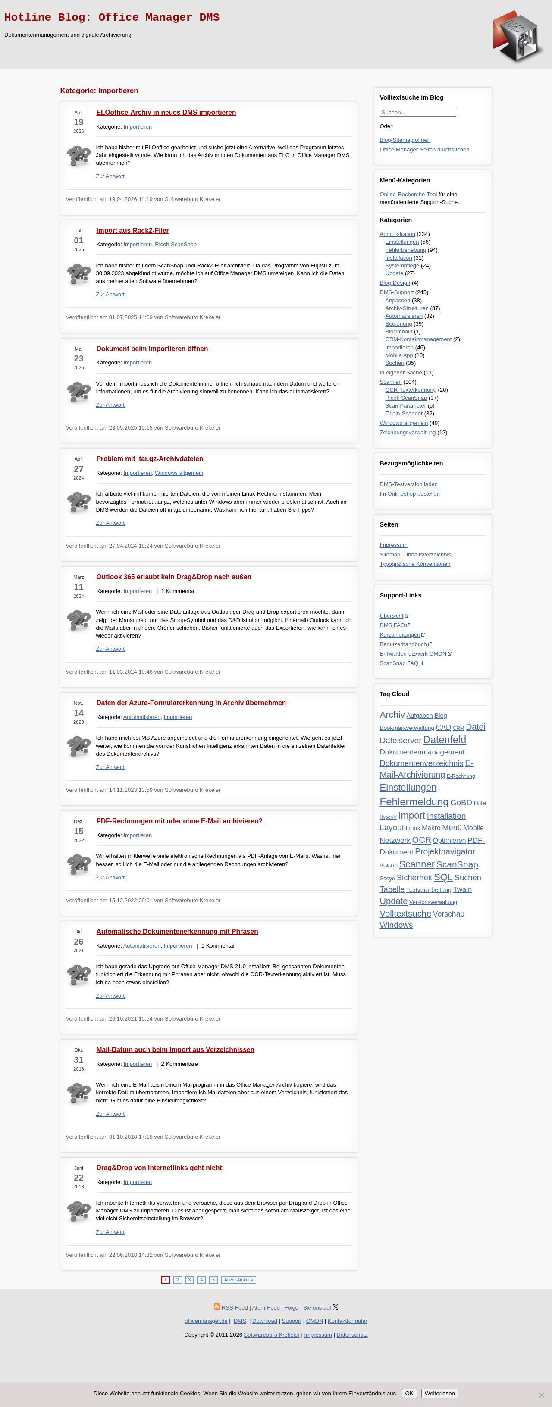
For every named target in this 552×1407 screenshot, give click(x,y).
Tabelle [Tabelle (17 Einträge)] (392, 889)
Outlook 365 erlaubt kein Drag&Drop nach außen (174, 577)
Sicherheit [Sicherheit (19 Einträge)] (415, 877)
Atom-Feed (266, 1307)
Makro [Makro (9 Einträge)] (431, 828)
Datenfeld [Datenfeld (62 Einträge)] (444, 739)
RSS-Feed (235, 1307)
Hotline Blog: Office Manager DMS (112, 17)
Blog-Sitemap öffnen (405, 140)
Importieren (400, 347)
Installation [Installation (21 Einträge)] (446, 815)
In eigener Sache (401, 372)
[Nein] (541, 1395)
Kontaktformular (347, 1321)
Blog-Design (395, 283)
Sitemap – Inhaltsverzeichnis (415, 554)
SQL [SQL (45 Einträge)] (443, 877)
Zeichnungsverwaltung (408, 432)
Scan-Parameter (406, 405)
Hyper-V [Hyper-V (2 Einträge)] (388, 817)
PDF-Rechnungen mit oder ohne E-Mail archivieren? (180, 821)
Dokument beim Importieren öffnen (152, 348)
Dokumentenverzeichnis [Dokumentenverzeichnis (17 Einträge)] (422, 763)
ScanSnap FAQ (399, 663)
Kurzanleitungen (400, 634)
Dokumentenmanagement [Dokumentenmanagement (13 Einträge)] (422, 751)
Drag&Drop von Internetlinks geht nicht (159, 1167)
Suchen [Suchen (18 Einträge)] (468, 877)
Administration (397, 234)
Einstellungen (402, 242)
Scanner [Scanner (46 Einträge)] (417, 864)
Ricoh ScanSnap (406, 398)
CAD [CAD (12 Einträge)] (443, 727)
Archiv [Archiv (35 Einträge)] (392, 714)
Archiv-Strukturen (407, 308)
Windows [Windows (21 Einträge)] (396, 925)
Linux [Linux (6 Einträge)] (412, 828)
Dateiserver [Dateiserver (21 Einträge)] (401, 740)
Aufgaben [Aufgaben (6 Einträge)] (420, 715)
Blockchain (399, 331)
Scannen (391, 382)
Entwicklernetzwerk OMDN (413, 653)
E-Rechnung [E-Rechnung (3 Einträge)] (461, 776)
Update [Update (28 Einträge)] (394, 901)
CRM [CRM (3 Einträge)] (458, 728)
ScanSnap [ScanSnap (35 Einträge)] (457, 864)
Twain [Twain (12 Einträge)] (462, 890)
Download (264, 1321)
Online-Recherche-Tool (408, 194)
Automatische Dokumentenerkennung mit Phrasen (177, 931)
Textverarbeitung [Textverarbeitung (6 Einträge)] (429, 889)
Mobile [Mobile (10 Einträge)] (473, 828)
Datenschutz (351, 1335)
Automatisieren (404, 316)
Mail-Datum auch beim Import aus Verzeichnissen (176, 1049)
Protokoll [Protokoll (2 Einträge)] (389, 865)
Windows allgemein (404, 423)
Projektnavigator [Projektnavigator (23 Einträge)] (445, 851)
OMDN (314, 1321)
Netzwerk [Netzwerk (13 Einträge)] (395, 840)
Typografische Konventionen (415, 564)
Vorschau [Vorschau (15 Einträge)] (448, 914)
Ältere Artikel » (238, 1280)
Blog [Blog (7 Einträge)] (440, 715)
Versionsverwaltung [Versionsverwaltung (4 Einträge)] (433, 902)
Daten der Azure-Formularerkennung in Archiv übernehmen (191, 703)
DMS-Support (397, 292)
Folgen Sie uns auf (311, 1307)
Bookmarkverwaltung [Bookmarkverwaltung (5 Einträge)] (407, 728)
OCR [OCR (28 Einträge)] (422, 840)
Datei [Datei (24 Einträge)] (476, 727)
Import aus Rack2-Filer (133, 230)
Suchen (395, 363)
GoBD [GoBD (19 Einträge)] (461, 802)
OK (409, 1393)
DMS (240, 1321)
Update (395, 273)
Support (292, 1321)
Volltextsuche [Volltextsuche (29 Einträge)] (406, 913)
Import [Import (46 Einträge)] (411, 815)
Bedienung (399, 323)
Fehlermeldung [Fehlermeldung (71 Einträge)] (414, 801)
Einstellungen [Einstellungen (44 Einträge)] (408, 787)
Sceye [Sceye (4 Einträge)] (387, 878)
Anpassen (398, 300)
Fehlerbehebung (406, 250)
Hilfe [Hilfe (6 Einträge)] (480, 803)
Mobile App (399, 355)
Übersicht (392, 615)
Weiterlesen (440, 1393)
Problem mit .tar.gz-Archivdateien (150, 458)
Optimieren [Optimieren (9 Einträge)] (449, 840)
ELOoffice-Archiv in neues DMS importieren (166, 112)
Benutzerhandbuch (403, 644)
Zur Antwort (110, 176)
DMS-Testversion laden (409, 484)
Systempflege (403, 265)
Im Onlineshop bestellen (410, 493)
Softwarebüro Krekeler (272, 1335)
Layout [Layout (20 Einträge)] (392, 827)
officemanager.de (206, 1321)
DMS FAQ (392, 625)
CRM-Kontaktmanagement (419, 339)
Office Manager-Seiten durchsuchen (425, 149)
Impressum (394, 545)
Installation (399, 257)
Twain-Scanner (404, 413)
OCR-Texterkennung (411, 389)
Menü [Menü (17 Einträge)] (452, 827)
